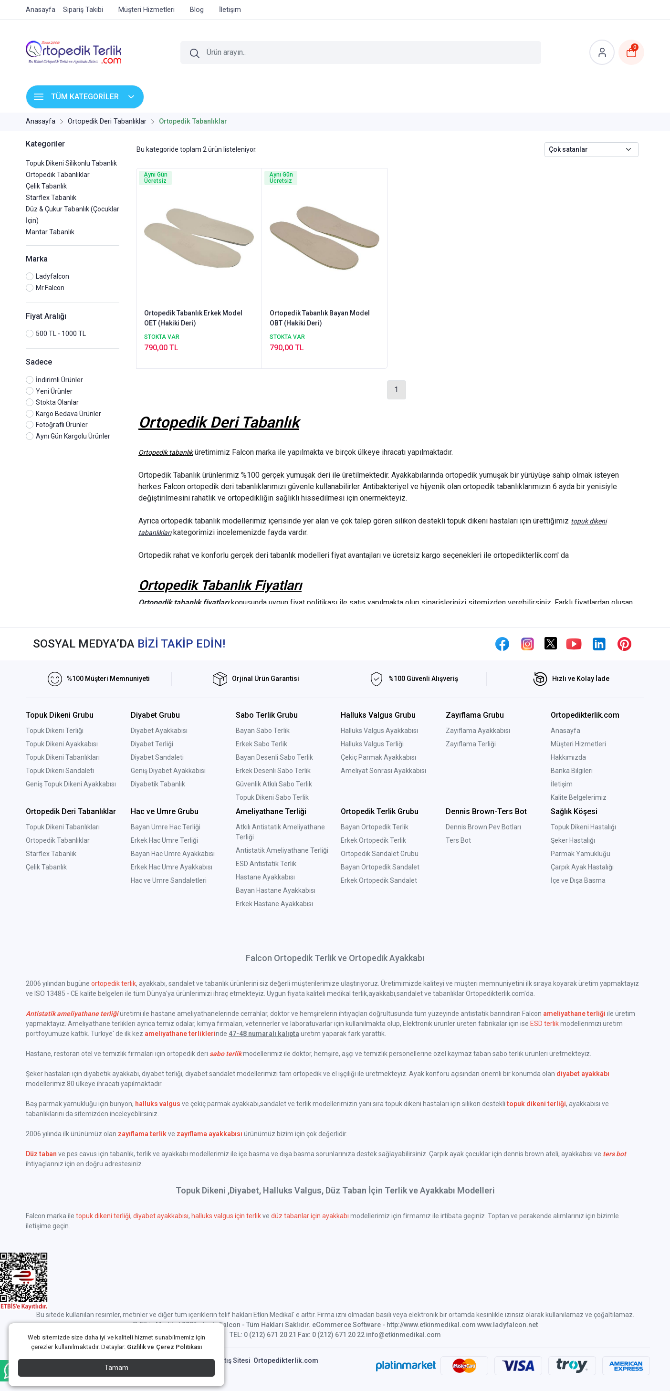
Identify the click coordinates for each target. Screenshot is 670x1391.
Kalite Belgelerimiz (579, 797)
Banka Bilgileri (572, 770)
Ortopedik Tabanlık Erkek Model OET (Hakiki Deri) (193, 318)
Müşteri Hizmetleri (578, 744)
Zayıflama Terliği (471, 744)
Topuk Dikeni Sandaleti (60, 770)
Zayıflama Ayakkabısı (478, 730)
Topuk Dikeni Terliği (55, 730)
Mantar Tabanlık (50, 232)
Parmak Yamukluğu (580, 854)
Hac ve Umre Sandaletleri (169, 880)
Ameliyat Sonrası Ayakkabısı (383, 770)
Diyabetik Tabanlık (158, 784)
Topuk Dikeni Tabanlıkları (63, 757)
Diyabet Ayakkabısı (159, 730)
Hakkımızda (568, 757)
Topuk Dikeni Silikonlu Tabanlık (71, 163)
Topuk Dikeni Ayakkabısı (62, 744)
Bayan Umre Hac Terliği (165, 827)
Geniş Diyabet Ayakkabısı (168, 770)
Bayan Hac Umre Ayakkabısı (173, 854)
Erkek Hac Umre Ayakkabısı (171, 867)
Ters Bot (458, 840)
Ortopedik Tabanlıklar (58, 174)
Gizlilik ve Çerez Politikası (164, 1346)
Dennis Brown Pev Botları (483, 827)
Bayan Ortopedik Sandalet (380, 867)
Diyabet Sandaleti (157, 757)
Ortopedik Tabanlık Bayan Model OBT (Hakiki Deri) (320, 318)
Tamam (116, 1367)
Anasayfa (565, 730)
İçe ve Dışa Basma (578, 880)
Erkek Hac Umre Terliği (164, 840)
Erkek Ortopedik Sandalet (379, 880)
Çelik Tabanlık (46, 186)
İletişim (562, 784)
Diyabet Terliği (152, 744)
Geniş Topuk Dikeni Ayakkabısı (71, 784)
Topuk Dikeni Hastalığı (583, 827)
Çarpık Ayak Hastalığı (582, 867)
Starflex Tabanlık (51, 197)
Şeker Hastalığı (573, 840)
